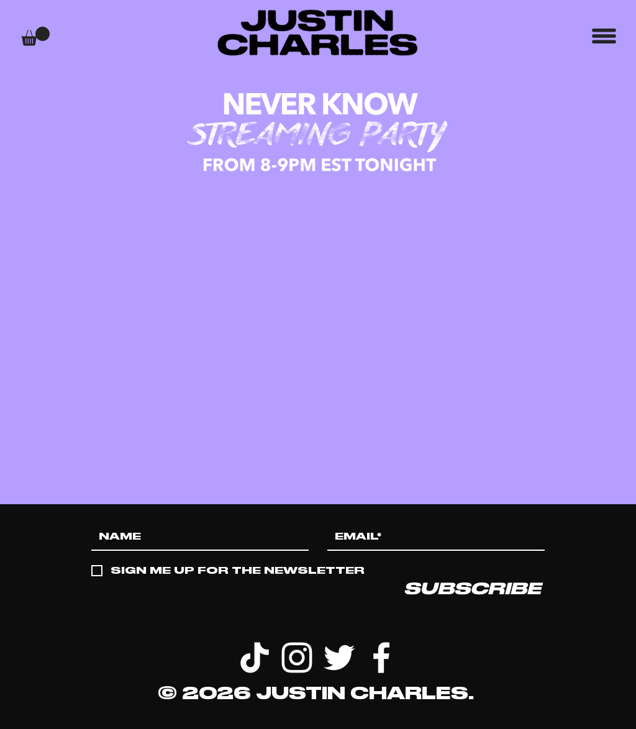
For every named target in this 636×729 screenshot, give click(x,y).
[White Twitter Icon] (339, 657)
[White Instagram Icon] (296, 657)
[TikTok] (254, 657)
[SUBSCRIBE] (472, 588)
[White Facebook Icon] (381, 657)
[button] (35, 36)
